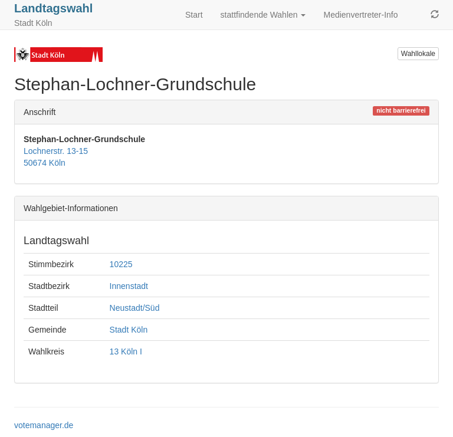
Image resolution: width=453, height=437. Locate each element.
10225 (121, 264)
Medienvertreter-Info (360, 14)
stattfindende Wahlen (263, 14)
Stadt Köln (129, 329)
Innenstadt (129, 286)
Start (194, 14)
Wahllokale (418, 54)
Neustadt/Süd (135, 308)
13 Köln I (126, 351)
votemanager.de (43, 425)
